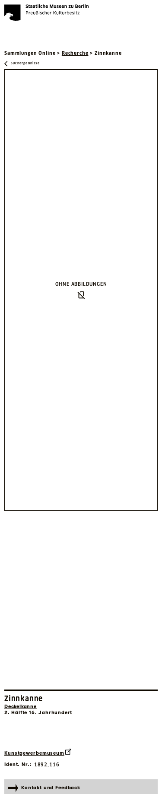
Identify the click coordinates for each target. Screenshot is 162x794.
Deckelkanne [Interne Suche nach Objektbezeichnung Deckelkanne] (20, 706)
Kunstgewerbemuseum (37, 752)
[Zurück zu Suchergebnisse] (22, 63)
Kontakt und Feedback (44, 788)
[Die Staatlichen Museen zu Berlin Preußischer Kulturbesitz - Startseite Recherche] (46, 12)
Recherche (75, 53)
